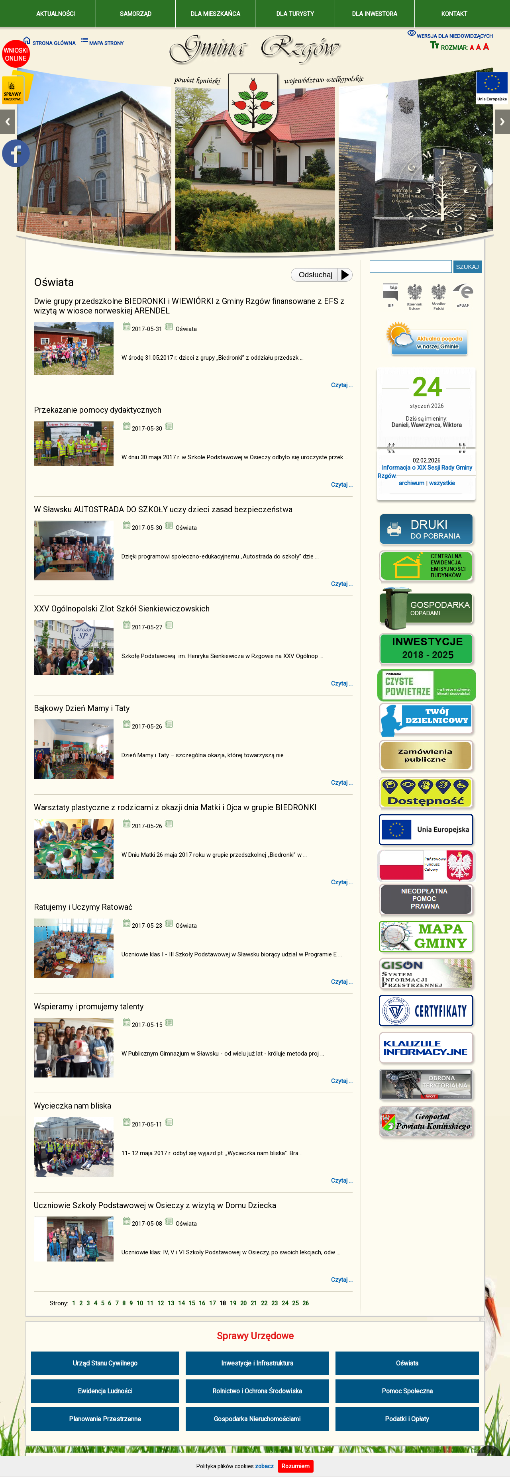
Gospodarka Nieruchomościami (257, 1419)
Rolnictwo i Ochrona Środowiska (257, 1391)
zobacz (264, 1466)
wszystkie (442, 483)
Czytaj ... (342, 385)
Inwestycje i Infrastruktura (257, 1363)
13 (171, 1303)
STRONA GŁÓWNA (49, 40)
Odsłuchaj (316, 274)
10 (140, 1303)
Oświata (407, 1363)
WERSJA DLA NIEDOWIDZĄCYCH (450, 33)
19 (233, 1303)
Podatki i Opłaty (407, 1419)
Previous (7, 122)
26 (305, 1303)
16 (202, 1303)
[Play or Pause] (347, 275)
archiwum (411, 483)
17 (212, 1303)
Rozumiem (296, 1466)
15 (191, 1303)
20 (243, 1303)
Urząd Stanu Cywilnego (105, 1363)
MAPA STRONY (102, 40)
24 (285, 1303)
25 (295, 1303)
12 (160, 1303)
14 (181, 1303)
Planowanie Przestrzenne (105, 1419)
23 (274, 1303)
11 (150, 1303)
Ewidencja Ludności (105, 1391)
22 (264, 1303)
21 (254, 1303)
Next (502, 122)
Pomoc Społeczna (407, 1391)
